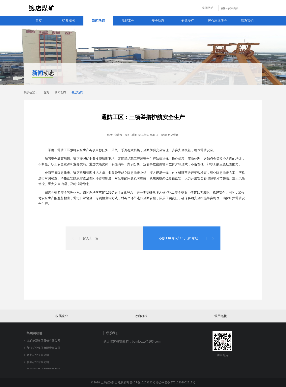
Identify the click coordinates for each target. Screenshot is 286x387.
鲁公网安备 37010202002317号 (175, 382)
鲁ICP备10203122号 (142, 382)
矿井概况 (68, 20)
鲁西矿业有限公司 (38, 362)
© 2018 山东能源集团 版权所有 (110, 382)
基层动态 (77, 92)
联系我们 (247, 20)
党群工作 (128, 20)
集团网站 (207, 8)
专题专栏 (187, 20)
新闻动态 (98, 20)
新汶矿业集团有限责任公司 (43, 347)
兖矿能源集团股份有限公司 (43, 340)
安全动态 (158, 20)
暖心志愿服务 (217, 20)
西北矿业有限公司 (38, 355)
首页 (39, 20)
